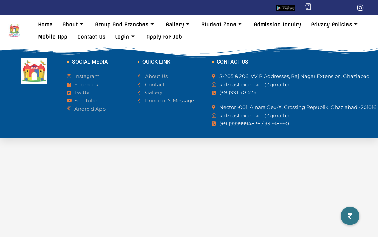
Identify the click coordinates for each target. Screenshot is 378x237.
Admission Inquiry (277, 24)
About (73, 24)
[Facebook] (321, 8)
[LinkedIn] (347, 8)
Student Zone (221, 24)
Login (125, 36)
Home (45, 24)
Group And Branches (124, 24)
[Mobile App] (308, 8)
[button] (350, 216)
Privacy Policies (334, 24)
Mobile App (52, 37)
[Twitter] (334, 8)
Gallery (177, 24)
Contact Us (91, 37)
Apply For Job (164, 37)
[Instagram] (360, 8)
